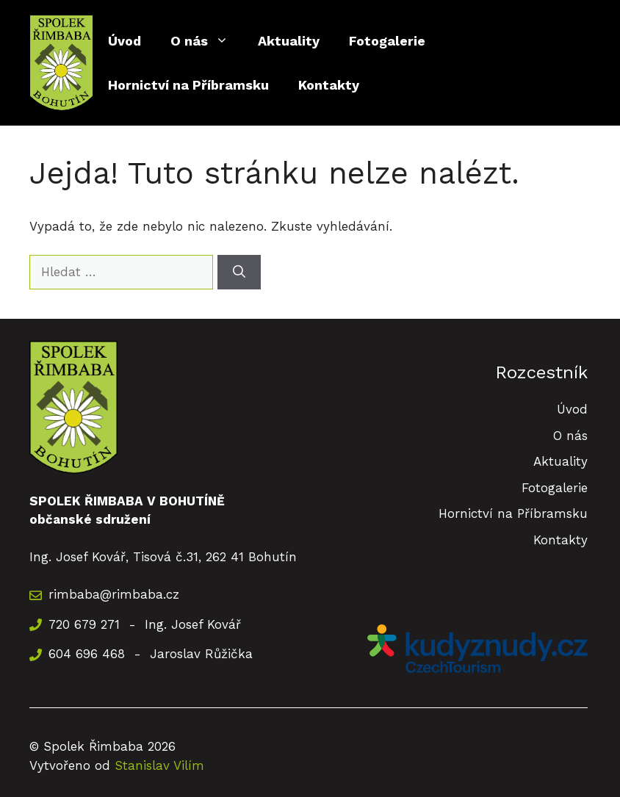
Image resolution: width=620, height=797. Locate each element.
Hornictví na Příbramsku (188, 85)
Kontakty (328, 85)
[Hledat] (239, 272)
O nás (206, 41)
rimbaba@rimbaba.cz (113, 594)
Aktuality (289, 40)
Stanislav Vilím (159, 765)
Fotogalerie (387, 40)
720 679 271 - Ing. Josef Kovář (144, 624)
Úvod (124, 40)
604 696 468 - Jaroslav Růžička (150, 653)
